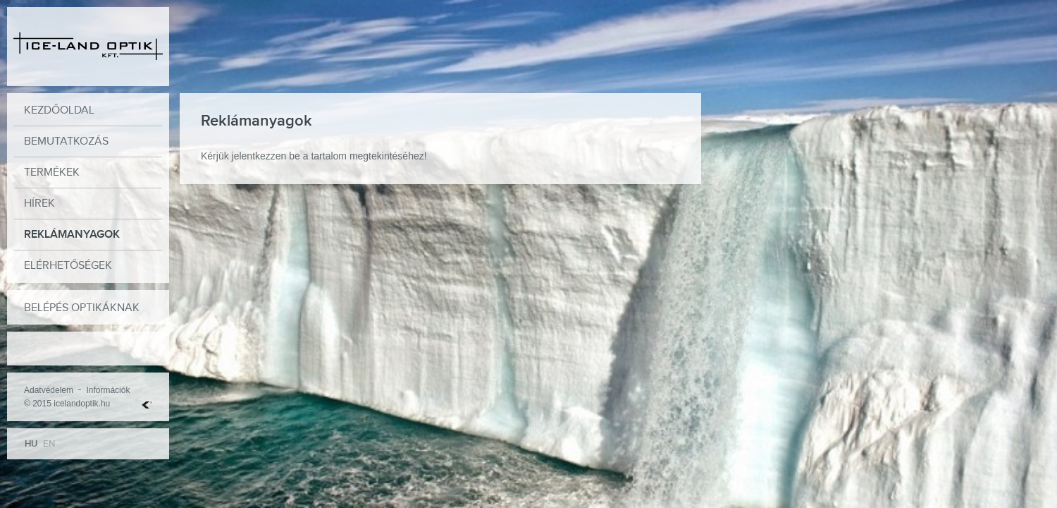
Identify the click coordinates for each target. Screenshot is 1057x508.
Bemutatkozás (66, 141)
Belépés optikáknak (82, 308)
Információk (108, 390)
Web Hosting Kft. (147, 405)
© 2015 (37, 404)
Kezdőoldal (59, 110)
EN (49, 443)
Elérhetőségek (68, 265)
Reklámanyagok (72, 234)
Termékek (52, 172)
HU (31, 443)
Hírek (39, 203)
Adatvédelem (48, 390)
